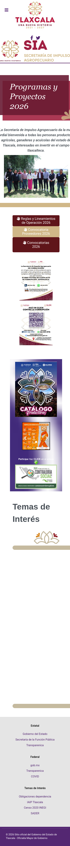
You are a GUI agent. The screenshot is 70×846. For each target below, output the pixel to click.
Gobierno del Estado (35, 734)
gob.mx (35, 765)
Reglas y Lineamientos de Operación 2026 (36, 221)
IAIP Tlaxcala (35, 802)
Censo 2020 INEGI (35, 807)
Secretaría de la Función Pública (35, 739)
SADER (35, 813)
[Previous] (7, 176)
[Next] (64, 176)
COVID (35, 776)
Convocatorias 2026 (36, 245)
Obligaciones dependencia (35, 796)
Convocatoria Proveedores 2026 (36, 232)
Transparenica (35, 745)
